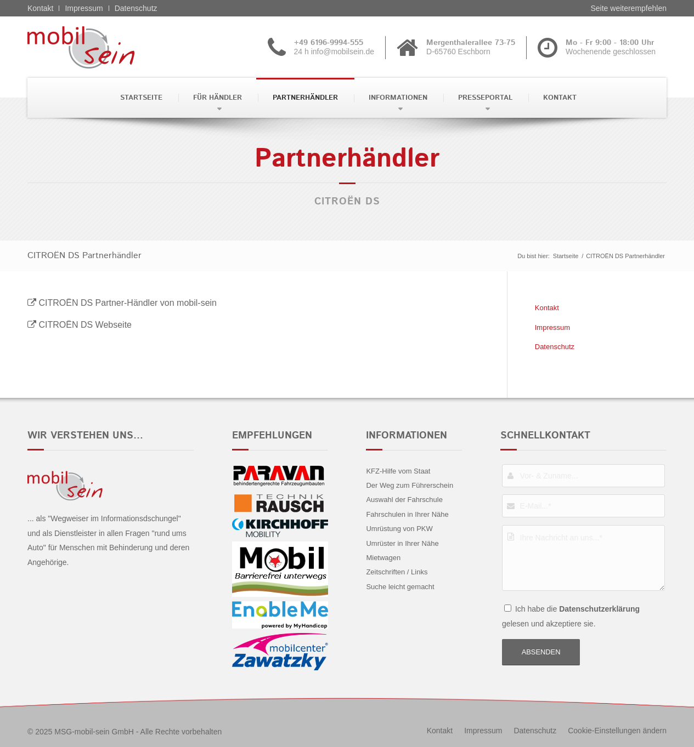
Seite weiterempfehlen (628, 8)
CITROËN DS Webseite (85, 324)
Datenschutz (136, 8)
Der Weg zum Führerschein (409, 485)
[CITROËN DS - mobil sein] (97, 47)
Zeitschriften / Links (396, 572)
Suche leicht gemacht (400, 587)
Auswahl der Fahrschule (404, 499)
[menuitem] (140, 98)
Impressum (84, 8)
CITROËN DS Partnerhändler (84, 255)
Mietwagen (383, 558)
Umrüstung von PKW (399, 528)
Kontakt (40, 8)
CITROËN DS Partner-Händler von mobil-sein (127, 302)
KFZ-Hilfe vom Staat (398, 471)
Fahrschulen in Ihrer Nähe (407, 514)
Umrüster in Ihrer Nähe (402, 543)
